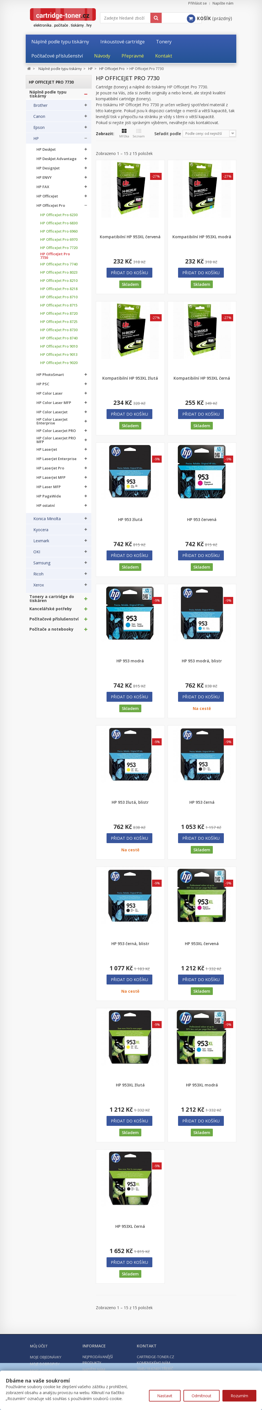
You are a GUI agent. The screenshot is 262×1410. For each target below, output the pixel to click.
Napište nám (223, 3)
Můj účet (39, 1346)
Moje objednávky (45, 1357)
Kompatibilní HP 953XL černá (202, 378)
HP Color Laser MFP (53, 405)
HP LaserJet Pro (50, 471)
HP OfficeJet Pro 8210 (58, 283)
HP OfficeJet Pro (50, 208)
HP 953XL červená (202, 943)
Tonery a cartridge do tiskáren (51, 601)
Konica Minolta (47, 522)
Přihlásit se (197, 3)
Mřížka (124, 133)
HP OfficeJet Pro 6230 (58, 218)
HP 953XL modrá (202, 1085)
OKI (36, 555)
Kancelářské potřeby (50, 612)
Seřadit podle (167, 133)
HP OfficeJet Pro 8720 (58, 316)
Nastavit (164, 1395)
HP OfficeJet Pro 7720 (58, 250)
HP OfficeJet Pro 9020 (58, 365)
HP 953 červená (201, 519)
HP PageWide (48, 499)
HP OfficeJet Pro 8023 (58, 275)
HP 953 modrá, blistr (202, 661)
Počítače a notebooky (51, 632)
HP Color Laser (49, 396)
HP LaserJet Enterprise (56, 461)
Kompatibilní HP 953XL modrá (201, 237)
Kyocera (40, 533)
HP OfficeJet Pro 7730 (55, 258)
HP (36, 141)
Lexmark (41, 544)
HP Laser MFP (48, 490)
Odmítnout (201, 1395)
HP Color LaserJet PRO (56, 433)
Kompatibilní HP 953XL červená (130, 237)
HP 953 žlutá (130, 519)
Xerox (38, 588)
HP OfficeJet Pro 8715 (58, 308)
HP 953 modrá (130, 661)
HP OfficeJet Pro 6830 (58, 226)
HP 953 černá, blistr (130, 943)
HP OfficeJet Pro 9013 (58, 357)
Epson (39, 130)
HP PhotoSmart (50, 377)
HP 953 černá (202, 802)
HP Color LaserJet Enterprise (52, 424)
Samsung (41, 566)
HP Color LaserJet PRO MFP (56, 442)
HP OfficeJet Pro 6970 (58, 242)
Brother (40, 108)
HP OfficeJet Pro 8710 (58, 300)
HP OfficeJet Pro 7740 (58, 267)
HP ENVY (44, 180)
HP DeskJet (46, 152)
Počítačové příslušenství (54, 622)
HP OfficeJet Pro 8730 (58, 333)
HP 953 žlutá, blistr (130, 802)
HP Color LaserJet (52, 415)
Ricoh (38, 577)
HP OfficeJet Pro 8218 (58, 292)
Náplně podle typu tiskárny (47, 97)
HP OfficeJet (47, 199)
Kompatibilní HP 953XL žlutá (130, 378)
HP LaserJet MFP (51, 480)
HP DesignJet (48, 171)
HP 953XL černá (130, 1226)
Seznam (139, 133)
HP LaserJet (46, 452)
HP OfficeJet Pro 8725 (58, 324)
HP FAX (42, 190)
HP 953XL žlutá (130, 1085)
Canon (39, 119)
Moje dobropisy (45, 1363)
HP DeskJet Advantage (56, 161)
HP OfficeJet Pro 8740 (58, 341)
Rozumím (239, 1395)
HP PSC (42, 387)
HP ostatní (45, 508)
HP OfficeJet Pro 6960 (58, 234)
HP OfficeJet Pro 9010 (58, 349)
